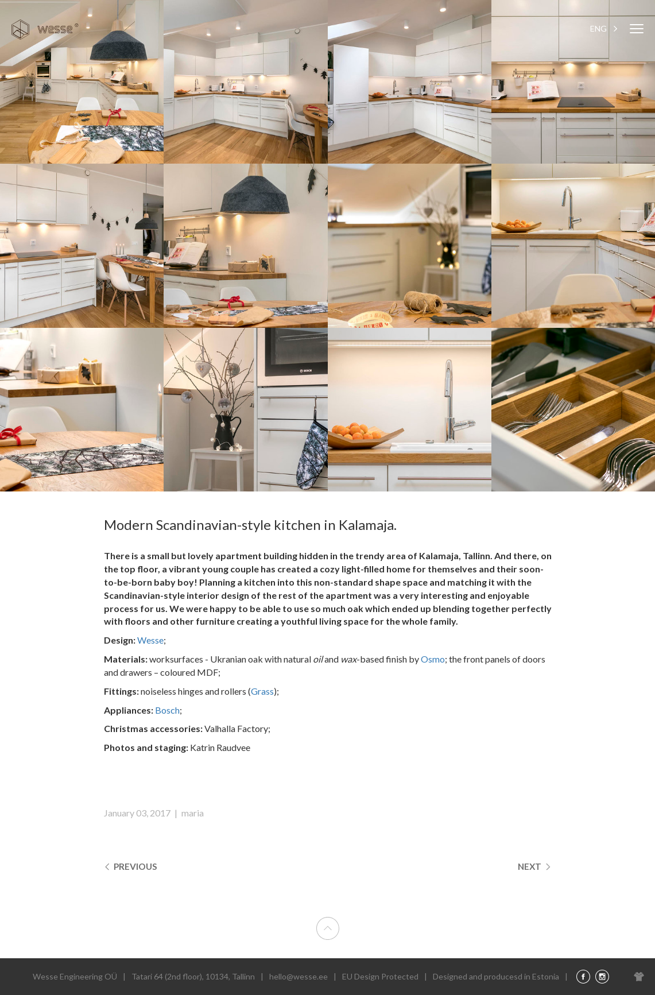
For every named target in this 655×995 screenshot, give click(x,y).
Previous (132, 866)
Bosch (167, 709)
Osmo (433, 658)
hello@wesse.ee (298, 976)
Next (534, 866)
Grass (262, 691)
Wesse (150, 639)
